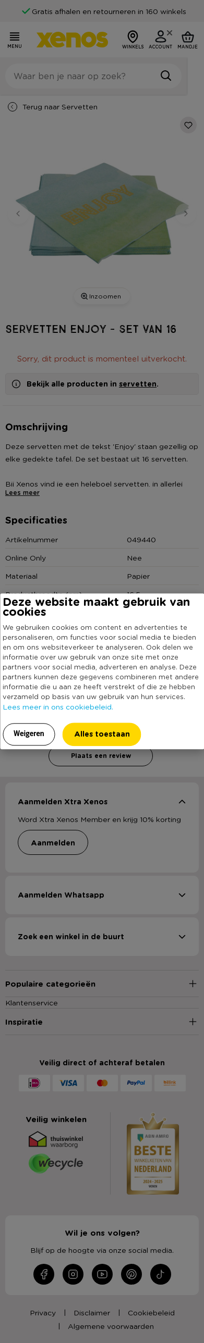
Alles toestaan (102, 734)
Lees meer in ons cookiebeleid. (58, 706)
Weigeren (29, 733)
